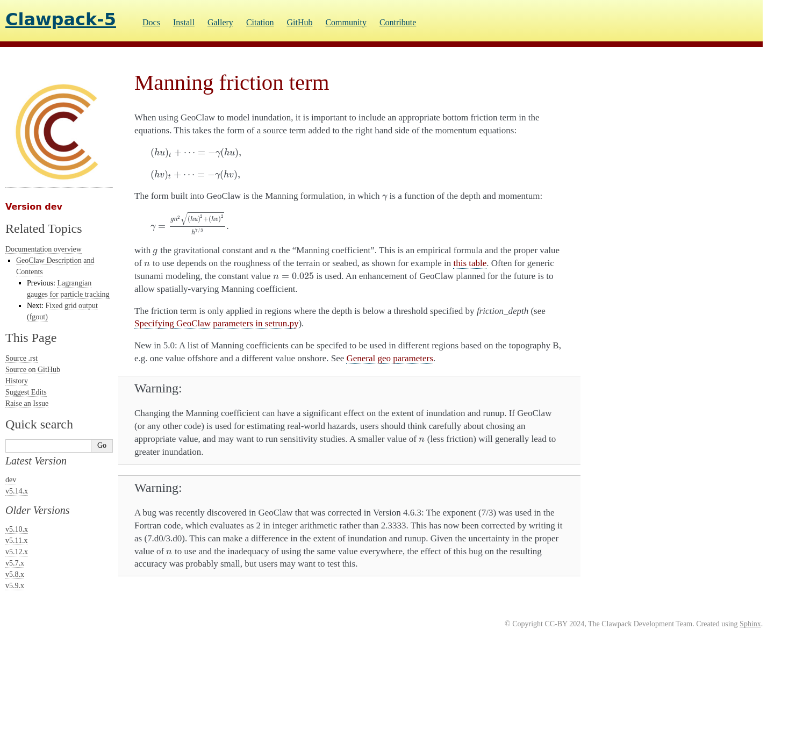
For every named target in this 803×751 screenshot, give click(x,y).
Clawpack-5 (60, 19)
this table (469, 263)
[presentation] (195, 152)
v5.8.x (14, 574)
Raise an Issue (26, 403)
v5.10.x (16, 529)
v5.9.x (14, 586)
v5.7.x (14, 563)
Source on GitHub (32, 370)
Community (345, 22)
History (16, 381)
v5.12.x (16, 552)
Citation (260, 22)
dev (10, 480)
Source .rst (21, 358)
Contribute (397, 22)
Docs (151, 22)
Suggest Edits (26, 392)
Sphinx (750, 624)
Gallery (220, 22)
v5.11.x (16, 541)
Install (184, 22)
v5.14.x (16, 491)
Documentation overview (43, 249)
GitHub (299, 22)
